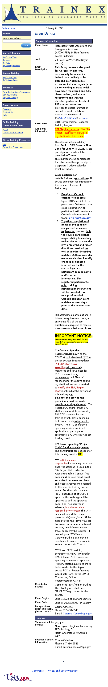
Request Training (10, 97)
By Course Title (10, 57)
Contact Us (8, 112)
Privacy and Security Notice (62, 670)
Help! (5, 114)
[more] (85, 117)
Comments (38, 670)
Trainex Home (8, 28)
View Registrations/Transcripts (16, 92)
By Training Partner (11, 65)
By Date (6, 62)
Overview (7, 109)
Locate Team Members (13, 132)
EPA (4, 144)
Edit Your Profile (10, 94)
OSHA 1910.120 (67, 117)
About (5, 130)
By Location (8, 60)
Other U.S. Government (13, 147)
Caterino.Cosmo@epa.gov (77, 613)
